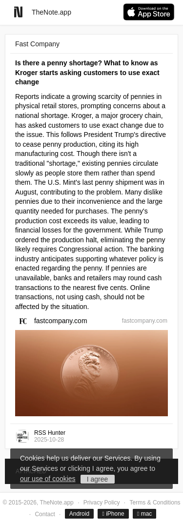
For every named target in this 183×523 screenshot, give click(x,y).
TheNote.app (51, 12)
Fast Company (37, 44)
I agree (97, 479)
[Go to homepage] (18, 11)
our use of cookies (48, 479)
